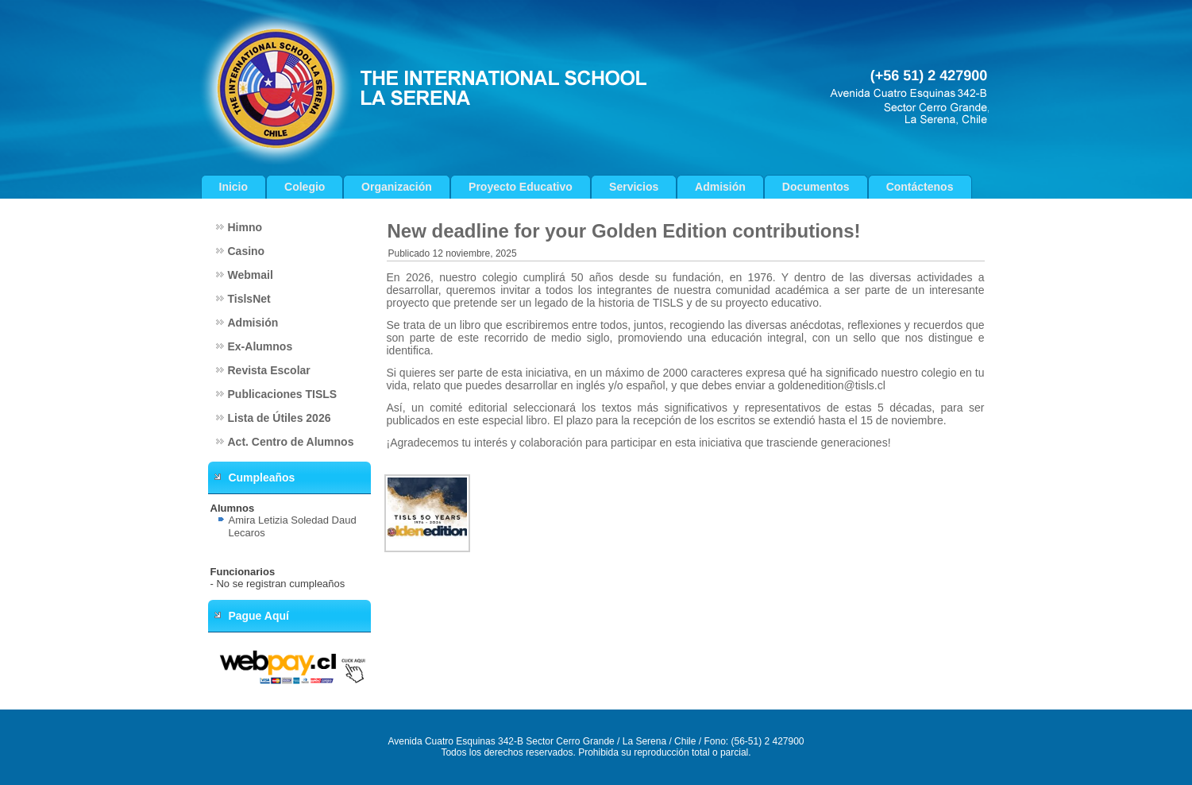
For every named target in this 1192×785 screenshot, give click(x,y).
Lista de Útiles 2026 (279, 418)
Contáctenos (920, 186)
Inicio (234, 186)
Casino (246, 251)
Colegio (304, 186)
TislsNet (249, 298)
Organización (396, 186)
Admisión (720, 186)
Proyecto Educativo (521, 186)
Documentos (816, 186)
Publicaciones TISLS (283, 394)
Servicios (633, 186)
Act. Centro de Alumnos (291, 441)
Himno (245, 227)
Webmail (250, 275)
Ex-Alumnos (260, 346)
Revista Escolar (269, 370)
